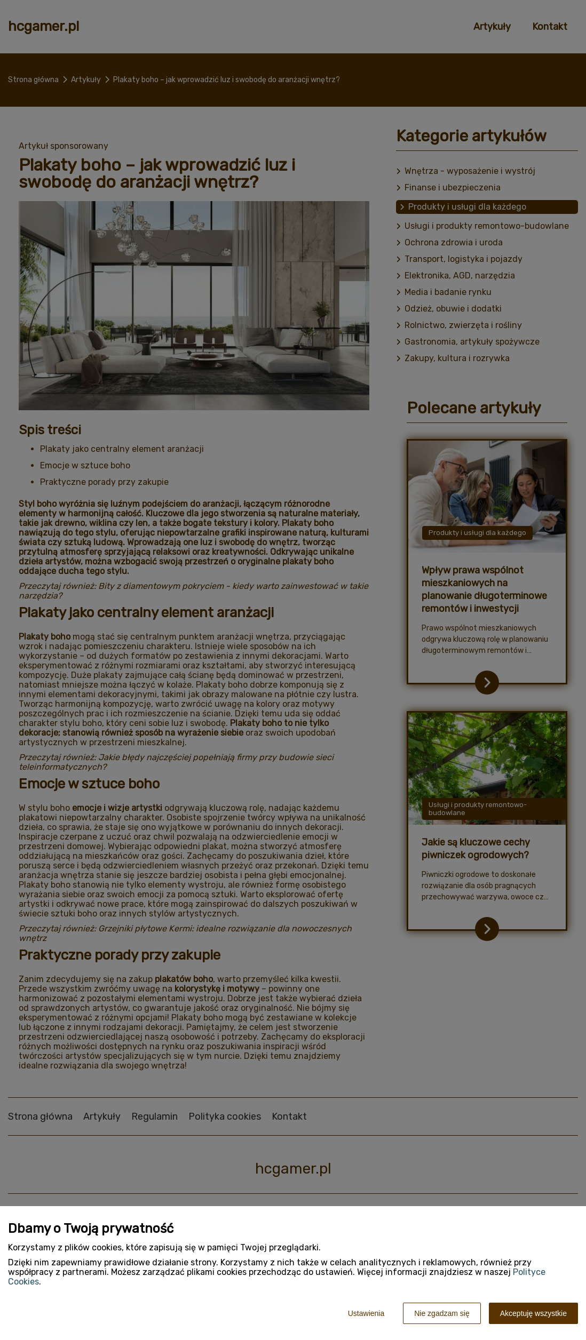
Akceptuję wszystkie (533, 1313)
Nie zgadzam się (442, 1313)
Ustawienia (366, 1313)
